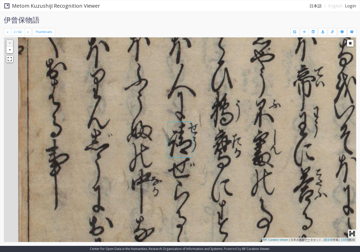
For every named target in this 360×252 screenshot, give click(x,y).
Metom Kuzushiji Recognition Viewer (52, 5)
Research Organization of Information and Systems (185, 249)
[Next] (27, 32)
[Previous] (7, 32)
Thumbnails (43, 32)
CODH (345, 239)
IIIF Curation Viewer (275, 239)
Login (350, 6)
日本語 (315, 6)
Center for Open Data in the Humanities (118, 249)
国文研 (328, 239)
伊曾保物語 (22, 20)
